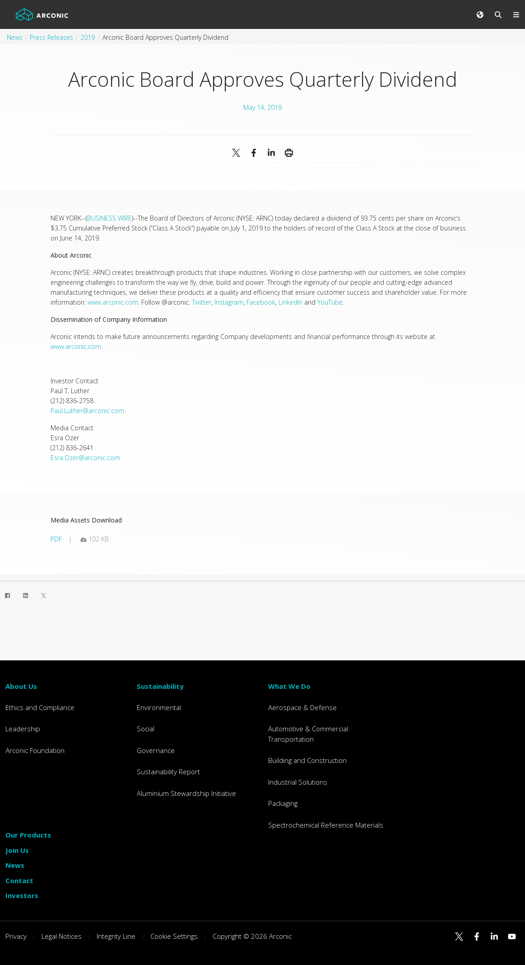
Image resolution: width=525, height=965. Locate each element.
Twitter (201, 302)
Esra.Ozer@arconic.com (85, 457)
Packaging (282, 803)
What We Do (289, 686)
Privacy (16, 936)
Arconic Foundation (35, 750)
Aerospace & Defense (302, 707)
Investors (21, 895)
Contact (19, 880)
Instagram (228, 302)
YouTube (330, 302)
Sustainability (160, 686)
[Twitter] (43, 595)
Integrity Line (116, 936)
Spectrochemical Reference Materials (325, 824)
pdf (56, 539)
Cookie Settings (174, 936)
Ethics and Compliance (39, 707)
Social (145, 728)
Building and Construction (307, 760)
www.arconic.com (113, 302)
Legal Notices (62, 936)
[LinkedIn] (25, 595)
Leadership (22, 728)
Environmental (159, 707)
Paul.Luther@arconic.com (87, 410)
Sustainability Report (168, 771)
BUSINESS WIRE (109, 218)
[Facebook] (7, 595)
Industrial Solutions (297, 781)
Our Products (28, 834)
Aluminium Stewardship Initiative (186, 793)
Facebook (260, 302)
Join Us (17, 850)
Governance (156, 750)
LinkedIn (290, 302)
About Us (21, 686)
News (14, 865)
